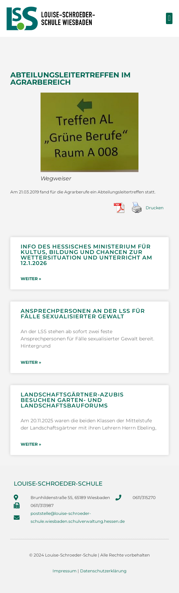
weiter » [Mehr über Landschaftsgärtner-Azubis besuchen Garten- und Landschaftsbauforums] (31, 444)
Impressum (65, 570)
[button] (169, 18)
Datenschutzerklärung (103, 570)
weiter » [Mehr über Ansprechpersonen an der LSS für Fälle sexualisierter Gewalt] (31, 362)
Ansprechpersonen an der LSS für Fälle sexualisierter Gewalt (83, 314)
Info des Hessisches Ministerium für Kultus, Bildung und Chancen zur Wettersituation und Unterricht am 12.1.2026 (86, 254)
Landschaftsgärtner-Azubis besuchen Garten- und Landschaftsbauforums (72, 400)
